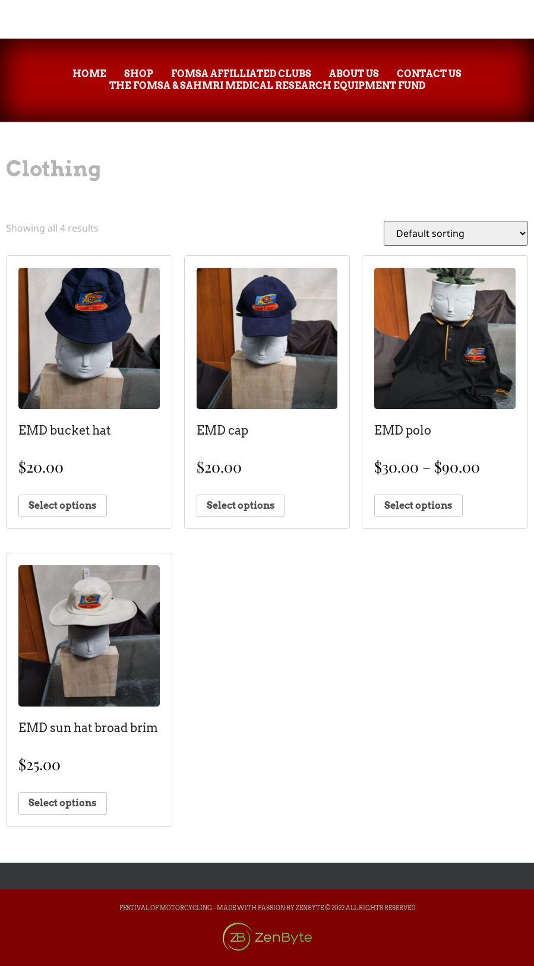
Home (89, 74)
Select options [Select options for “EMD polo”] (418, 505)
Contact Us (429, 74)
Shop (138, 74)
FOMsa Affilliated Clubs (241, 74)
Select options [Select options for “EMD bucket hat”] (63, 505)
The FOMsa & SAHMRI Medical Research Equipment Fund (267, 85)
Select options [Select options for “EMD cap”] (241, 505)
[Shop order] (456, 233)
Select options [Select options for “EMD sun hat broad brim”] (63, 803)
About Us (354, 74)
